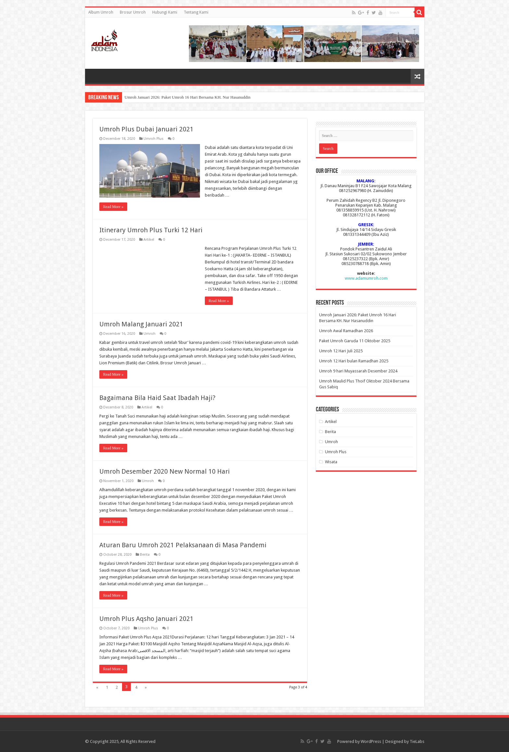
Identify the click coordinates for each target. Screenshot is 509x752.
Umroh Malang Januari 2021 (141, 324)
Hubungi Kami (164, 12)
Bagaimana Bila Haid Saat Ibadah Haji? (157, 398)
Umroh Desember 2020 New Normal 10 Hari (164, 471)
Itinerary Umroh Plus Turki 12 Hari (151, 230)
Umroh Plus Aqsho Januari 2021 (146, 619)
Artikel (148, 239)
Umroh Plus (153, 139)
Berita (145, 554)
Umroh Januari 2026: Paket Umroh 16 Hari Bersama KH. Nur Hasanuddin (188, 97)
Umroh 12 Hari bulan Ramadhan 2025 (353, 360)
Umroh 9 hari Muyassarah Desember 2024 (358, 371)
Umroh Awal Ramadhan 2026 (346, 330)
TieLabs (417, 741)
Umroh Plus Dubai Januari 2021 (146, 129)
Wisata (331, 461)
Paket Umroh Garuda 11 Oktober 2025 (354, 340)
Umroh (149, 334)
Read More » (113, 206)
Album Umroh (100, 12)
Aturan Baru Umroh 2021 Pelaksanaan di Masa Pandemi (183, 545)
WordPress (371, 741)
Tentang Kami (196, 12)
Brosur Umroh (133, 12)
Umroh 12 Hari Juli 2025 (341, 350)
